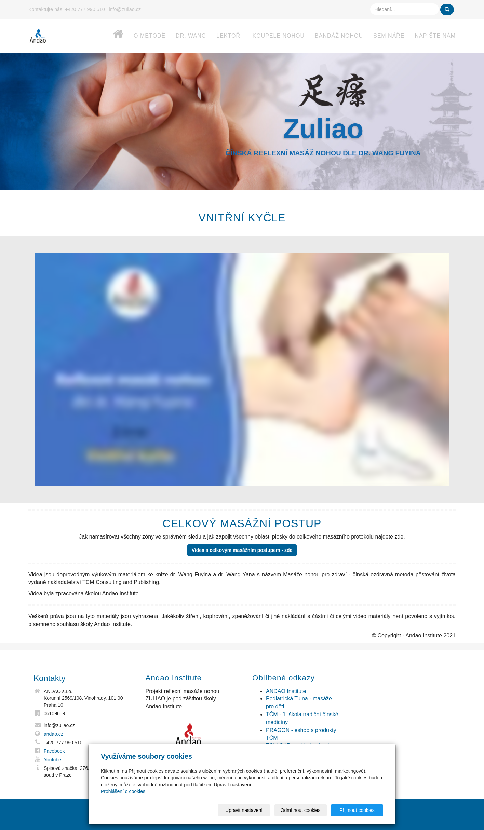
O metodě (149, 36)
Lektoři (229, 36)
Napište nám (435, 36)
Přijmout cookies (357, 810)
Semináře (389, 36)
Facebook (54, 751)
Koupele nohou (278, 36)
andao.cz (53, 734)
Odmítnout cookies (301, 810)
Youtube (52, 759)
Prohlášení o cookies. (124, 791)
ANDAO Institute (286, 691)
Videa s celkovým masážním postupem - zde (242, 550)
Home (111, 37)
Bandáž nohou (339, 36)
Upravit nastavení (244, 810)
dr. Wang (191, 36)
